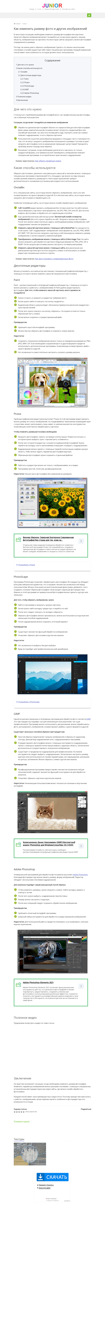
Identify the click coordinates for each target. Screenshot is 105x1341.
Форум (31, 9)
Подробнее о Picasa (25, 565)
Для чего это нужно (25, 64)
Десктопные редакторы (29, 75)
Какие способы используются (29, 68)
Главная (17, 24)
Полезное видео (23, 96)
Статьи (24, 24)
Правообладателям (51, 9)
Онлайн (22, 72)
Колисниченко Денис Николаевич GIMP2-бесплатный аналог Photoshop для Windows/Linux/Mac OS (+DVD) (49, 843)
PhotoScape (27, 86)
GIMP (24, 89)
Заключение (22, 100)
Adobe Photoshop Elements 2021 (38, 982)
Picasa (24, 82)
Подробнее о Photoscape (27, 702)
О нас (39, 9)
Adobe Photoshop (29, 93)
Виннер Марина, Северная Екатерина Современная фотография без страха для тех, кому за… (48, 538)
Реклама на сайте (68, 9)
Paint (24, 79)
